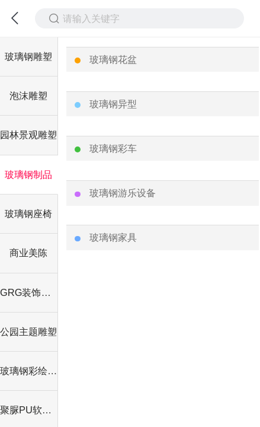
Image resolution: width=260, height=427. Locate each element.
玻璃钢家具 (113, 237)
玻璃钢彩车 (113, 148)
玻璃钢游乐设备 (122, 192)
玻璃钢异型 (113, 103)
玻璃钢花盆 (113, 59)
